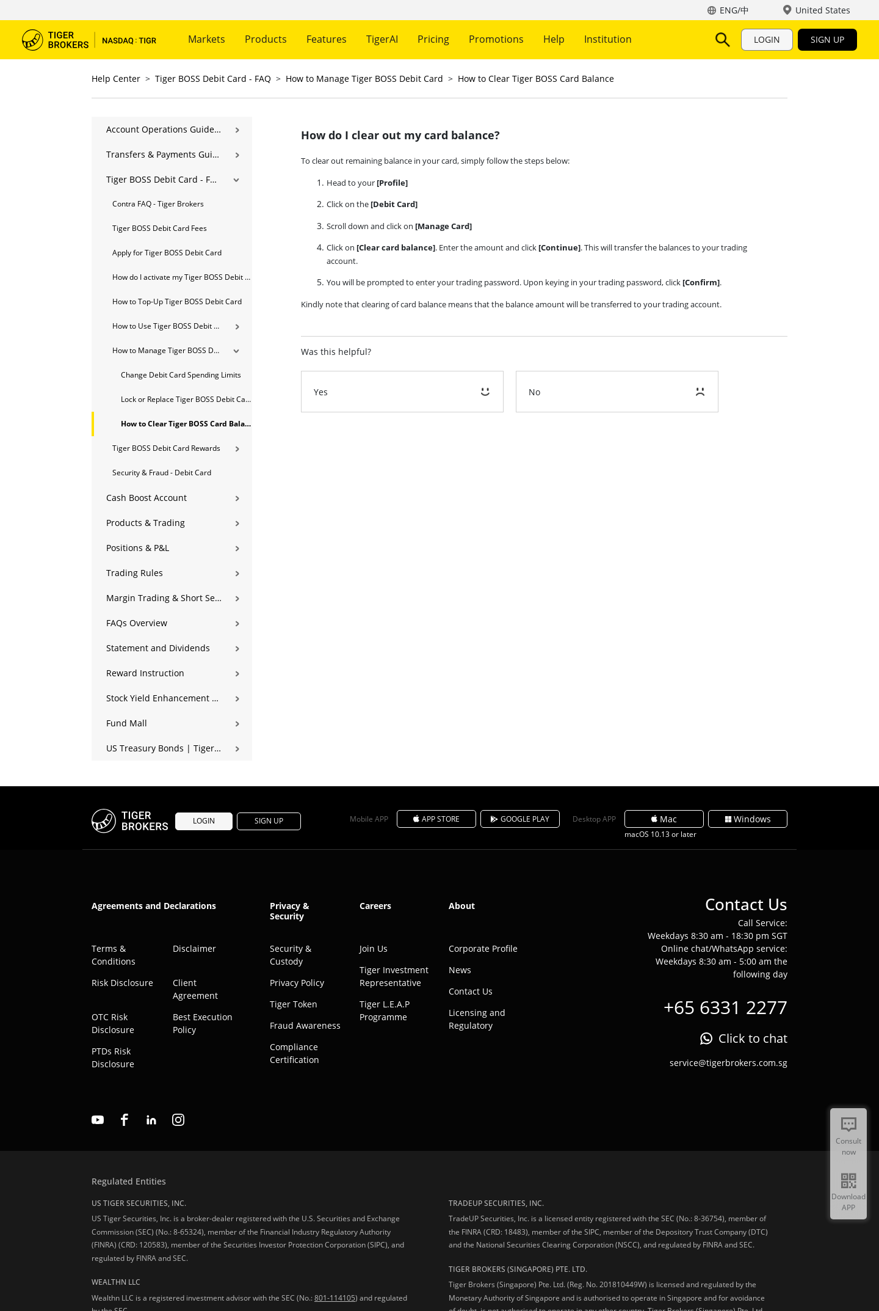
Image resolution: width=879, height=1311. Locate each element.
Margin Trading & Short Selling (164, 598)
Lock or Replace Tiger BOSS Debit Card (186, 399)
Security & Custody (290, 955)
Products (266, 39)
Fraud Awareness (305, 1025)
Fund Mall (126, 723)
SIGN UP (827, 39)
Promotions (496, 39)
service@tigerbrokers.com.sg (728, 1062)
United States (822, 10)
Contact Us (471, 991)
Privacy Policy (297, 982)
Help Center (116, 78)
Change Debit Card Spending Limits (181, 375)
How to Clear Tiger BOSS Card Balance (536, 78)
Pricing (433, 39)
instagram (178, 1120)
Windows (748, 819)
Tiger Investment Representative (394, 976)
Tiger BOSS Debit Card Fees (159, 228)
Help (554, 39)
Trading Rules (134, 573)
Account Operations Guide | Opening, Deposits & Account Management (164, 129)
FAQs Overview (136, 623)
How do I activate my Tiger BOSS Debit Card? (182, 277)
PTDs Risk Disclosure (113, 1057)
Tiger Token (293, 1004)
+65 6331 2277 (725, 1007)
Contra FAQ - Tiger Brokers (158, 204)
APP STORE (436, 819)
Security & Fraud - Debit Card (161, 472)
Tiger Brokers (89, 40)
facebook (124, 1120)
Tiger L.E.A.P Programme (385, 1010)
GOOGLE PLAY (520, 819)
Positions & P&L (137, 547)
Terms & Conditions (114, 955)
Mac (664, 819)
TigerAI (382, 39)
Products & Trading (145, 522)
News (460, 970)
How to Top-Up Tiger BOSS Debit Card (177, 301)
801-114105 (334, 1298)
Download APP (848, 1202)
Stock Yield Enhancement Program (164, 698)
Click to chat (752, 1038)
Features (326, 39)
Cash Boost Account (146, 497)
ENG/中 (734, 10)
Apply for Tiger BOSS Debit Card (167, 252)
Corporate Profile (483, 948)
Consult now (848, 1146)
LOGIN (767, 39)
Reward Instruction (145, 673)
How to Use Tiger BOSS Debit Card (167, 326)
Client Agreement (195, 989)
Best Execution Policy (203, 1023)
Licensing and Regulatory (477, 1019)
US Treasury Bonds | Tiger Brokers (164, 748)
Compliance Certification (294, 1053)
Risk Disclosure (122, 982)
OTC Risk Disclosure (113, 1023)
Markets (206, 39)
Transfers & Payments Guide (164, 154)
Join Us (374, 948)
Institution (608, 39)
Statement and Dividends (158, 648)
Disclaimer (194, 948)
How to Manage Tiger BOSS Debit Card (364, 78)
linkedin (151, 1120)
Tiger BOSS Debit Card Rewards (166, 448)
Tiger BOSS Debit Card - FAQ (213, 78)
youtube (98, 1120)
